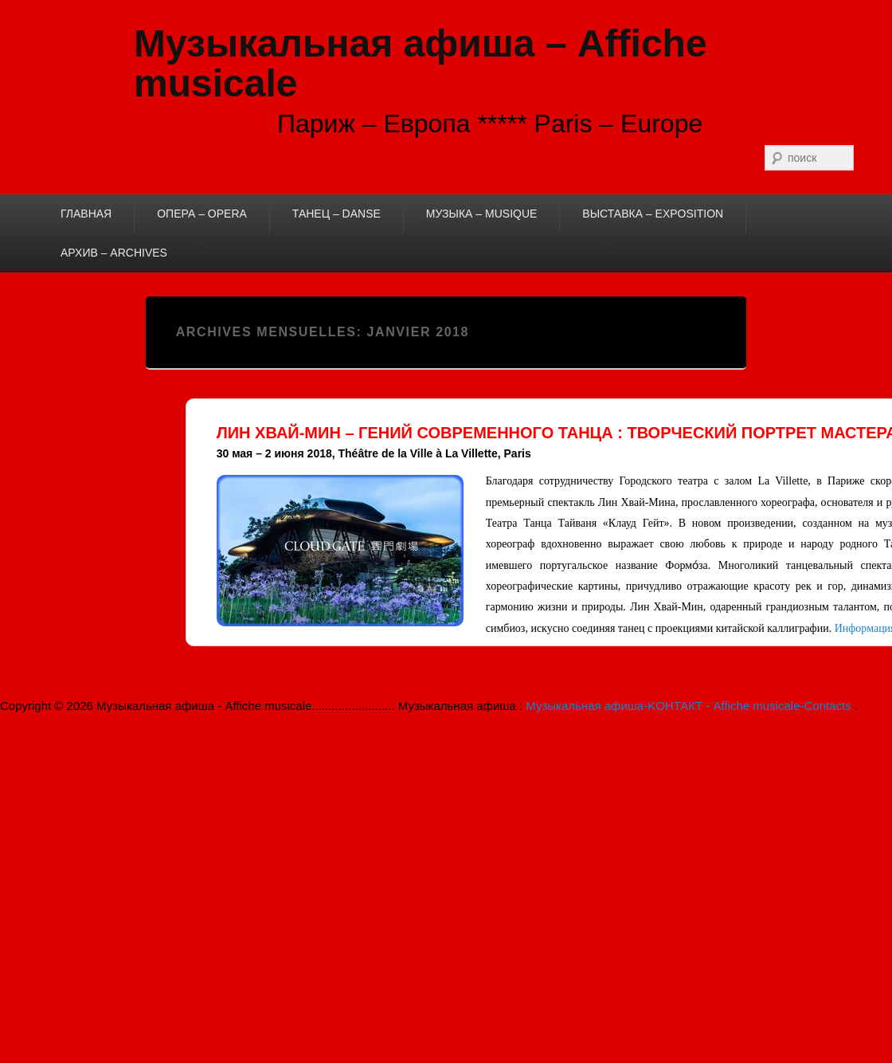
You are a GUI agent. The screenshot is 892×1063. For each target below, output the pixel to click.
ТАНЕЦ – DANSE (336, 213)
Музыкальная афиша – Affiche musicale (420, 63)
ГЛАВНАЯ (86, 213)
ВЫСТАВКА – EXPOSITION (652, 213)
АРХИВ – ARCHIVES (114, 252)
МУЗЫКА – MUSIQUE (482, 213)
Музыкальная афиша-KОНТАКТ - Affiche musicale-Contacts (690, 705)
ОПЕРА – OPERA (202, 213)
